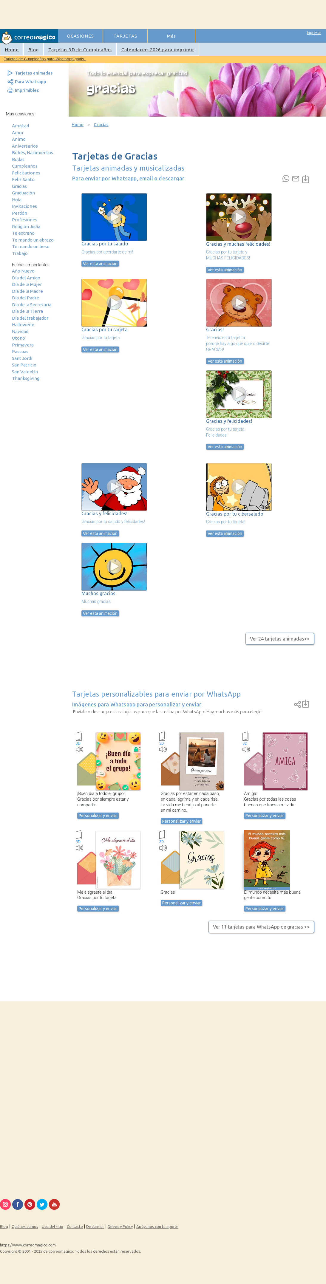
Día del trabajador (30, 318)
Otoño (18, 338)
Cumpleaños (25, 165)
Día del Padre (25, 297)
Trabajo (20, 253)
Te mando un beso (31, 246)
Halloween (23, 324)
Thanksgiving (25, 378)
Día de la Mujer (27, 284)
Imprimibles (27, 90)
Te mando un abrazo (33, 239)
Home (12, 49)
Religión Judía (26, 226)
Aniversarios (25, 145)
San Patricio (24, 364)
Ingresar (314, 32)
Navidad (20, 331)
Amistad (20, 125)
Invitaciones (24, 206)
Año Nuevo (23, 270)
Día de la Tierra (27, 311)
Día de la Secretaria (31, 304)
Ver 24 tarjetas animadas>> (280, 638)
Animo (19, 139)
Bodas (18, 159)
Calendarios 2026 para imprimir (157, 49)
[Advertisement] (167, 13)
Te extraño (23, 233)
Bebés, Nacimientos (32, 152)
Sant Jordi (22, 358)
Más (171, 35)
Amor (18, 132)
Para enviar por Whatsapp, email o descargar (128, 178)
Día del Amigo (26, 277)
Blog (33, 49)
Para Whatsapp (30, 81)
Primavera (23, 344)
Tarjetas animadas (33, 72)
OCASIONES (80, 35)
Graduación (23, 192)
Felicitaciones (26, 172)
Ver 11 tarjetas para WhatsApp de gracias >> (261, 926)
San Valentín (25, 371)
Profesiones (24, 219)
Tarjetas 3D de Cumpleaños (80, 49)
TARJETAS (125, 35)
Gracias (19, 186)
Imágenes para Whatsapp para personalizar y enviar (136, 704)
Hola (16, 199)
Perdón (19, 213)
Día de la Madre (27, 291)
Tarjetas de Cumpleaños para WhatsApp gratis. (45, 59)
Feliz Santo (23, 179)
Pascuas (20, 351)
